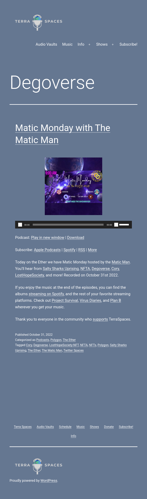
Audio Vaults (46, 44)
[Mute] (116, 225)
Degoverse (101, 268)
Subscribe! (128, 44)
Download (75, 237)
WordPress (49, 480)
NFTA (85, 268)
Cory (115, 268)
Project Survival (65, 300)
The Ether (69, 340)
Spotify (69, 249)
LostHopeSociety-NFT (64, 345)
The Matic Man (52, 350)
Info (81, 44)
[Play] (20, 225)
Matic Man (121, 262)
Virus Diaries (90, 300)
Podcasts (42, 340)
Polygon (56, 340)
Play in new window (47, 237)
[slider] (68, 225)
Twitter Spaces (73, 350)
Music (67, 44)
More (92, 249)
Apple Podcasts (47, 249)
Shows (102, 44)
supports (100, 319)
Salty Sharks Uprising (61, 268)
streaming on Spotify (46, 294)
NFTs (92, 345)
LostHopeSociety (29, 275)
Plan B (115, 300)
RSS (81, 249)
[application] (73, 224)
